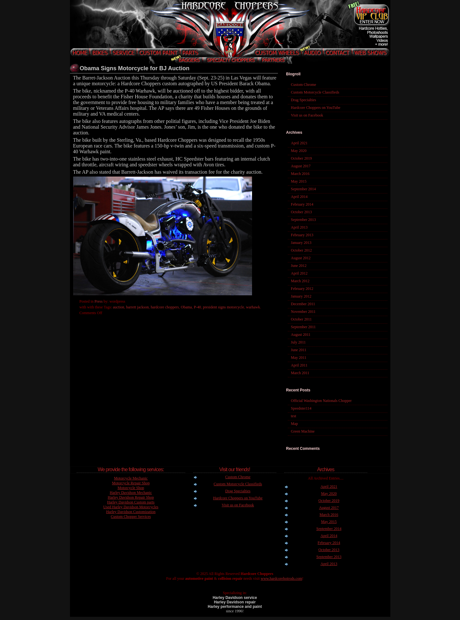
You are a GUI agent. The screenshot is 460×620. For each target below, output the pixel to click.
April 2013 (299, 227)
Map (294, 423)
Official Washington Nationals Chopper (321, 400)
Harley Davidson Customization (131, 512)
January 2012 (301, 296)
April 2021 (299, 143)
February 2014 (302, 204)
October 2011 (301, 319)
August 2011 (300, 334)
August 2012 (301, 258)
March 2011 (300, 373)
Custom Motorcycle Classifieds (315, 92)
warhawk (253, 307)
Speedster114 (301, 408)
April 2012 (299, 273)
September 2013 (303, 219)
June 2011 (299, 350)
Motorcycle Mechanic (131, 478)
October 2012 (301, 250)
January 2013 (301, 242)
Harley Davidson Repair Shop (131, 497)
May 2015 (299, 181)
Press (99, 301)
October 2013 (301, 212)
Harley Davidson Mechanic (131, 492)
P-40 (197, 307)
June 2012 (299, 265)
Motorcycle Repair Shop (131, 483)
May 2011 (299, 357)
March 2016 (300, 173)
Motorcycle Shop (131, 488)
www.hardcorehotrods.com (281, 578)
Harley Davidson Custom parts (130, 502)
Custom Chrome (303, 84)
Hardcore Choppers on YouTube (316, 107)
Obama (186, 307)
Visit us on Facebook (307, 115)
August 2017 (301, 166)
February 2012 (302, 288)
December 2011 (303, 304)
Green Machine (303, 431)
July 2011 (298, 342)
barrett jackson (137, 307)
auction (118, 307)
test (293, 416)
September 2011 (303, 327)
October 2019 (301, 158)
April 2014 (299, 196)
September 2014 (303, 189)
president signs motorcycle (223, 307)
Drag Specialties (303, 100)
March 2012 (300, 281)
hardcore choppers (165, 307)
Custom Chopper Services (131, 516)
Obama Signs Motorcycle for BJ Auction (134, 68)
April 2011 (299, 365)
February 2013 (302, 235)
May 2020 (299, 150)
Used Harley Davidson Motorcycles (130, 507)
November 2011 (303, 311)
